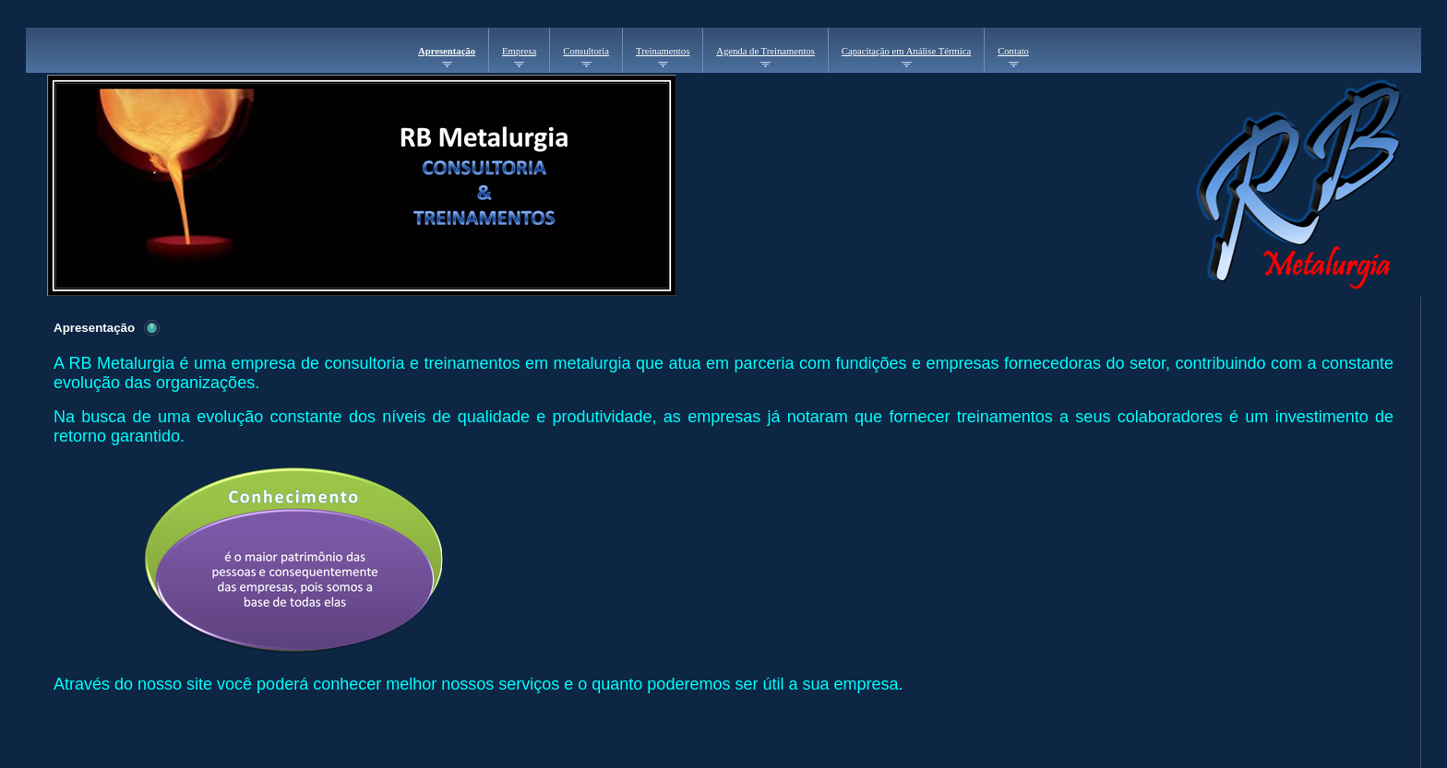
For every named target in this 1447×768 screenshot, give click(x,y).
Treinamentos (662, 51)
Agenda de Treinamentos (765, 51)
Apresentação (446, 51)
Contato (1013, 51)
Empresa (519, 51)
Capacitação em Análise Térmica (906, 51)
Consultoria (586, 51)
